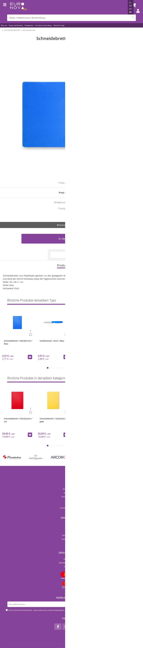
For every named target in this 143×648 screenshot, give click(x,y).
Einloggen (136, 14)
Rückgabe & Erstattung (71, 539)
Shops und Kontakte (16, 25)
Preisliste (71, 504)
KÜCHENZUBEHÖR (11, 30)
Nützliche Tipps (59, 25)
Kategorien (71, 527)
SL (130, 2)
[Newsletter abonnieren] (134, 604)
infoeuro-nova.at (75, 508)
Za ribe (74, 214)
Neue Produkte (71, 524)
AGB (71, 531)
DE (130, 12)
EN (130, 9)
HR (130, 5)
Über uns (4, 25)
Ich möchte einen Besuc (43, 25)
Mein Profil (71, 543)
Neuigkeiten (29, 25)
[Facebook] (58, 626)
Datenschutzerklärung (71, 535)
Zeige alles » (130, 300)
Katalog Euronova (71, 493)
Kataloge (71, 500)
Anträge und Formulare (72, 496)
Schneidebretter (29, 30)
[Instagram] (66, 626)
